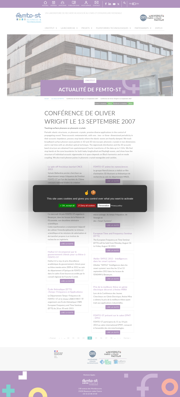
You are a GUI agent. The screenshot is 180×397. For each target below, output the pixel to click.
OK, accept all (67, 205)
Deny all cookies (86, 205)
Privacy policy (116, 205)
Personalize (104, 205)
